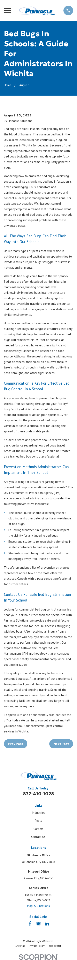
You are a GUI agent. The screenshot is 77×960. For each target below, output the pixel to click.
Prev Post (15, 744)
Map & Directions (38, 906)
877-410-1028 (38, 794)
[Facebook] (30, 923)
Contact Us (38, 837)
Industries (38, 813)
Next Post (61, 744)
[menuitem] (20, 945)
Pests (38, 821)
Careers (38, 829)
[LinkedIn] (47, 923)
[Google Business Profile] (38, 923)
